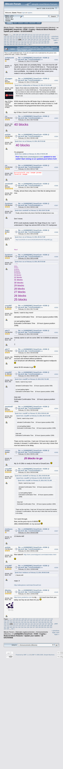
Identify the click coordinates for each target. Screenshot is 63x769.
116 (45, 34)
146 (39, 38)
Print (56, 42)
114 (40, 34)
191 (31, 43)
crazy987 (8, 305)
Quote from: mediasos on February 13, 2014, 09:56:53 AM (32, 572)
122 (16, 36)
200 (11, 44)
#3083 (56, 118)
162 (40, 39)
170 (16, 41)
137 (13, 38)
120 (11, 36)
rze (6, 116)
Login (26, 23)
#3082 (56, 80)
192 (34, 43)
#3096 (56, 470)
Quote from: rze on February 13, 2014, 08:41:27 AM (30, 237)
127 (31, 36)
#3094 (56, 408)
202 (16, 44)
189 (25, 43)
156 (23, 39)
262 (29, 44)
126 (28, 36)
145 (36, 38)
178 (39, 41)
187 (19, 43)
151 (8, 39)
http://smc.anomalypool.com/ (31, 157)
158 (29, 39)
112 (34, 34)
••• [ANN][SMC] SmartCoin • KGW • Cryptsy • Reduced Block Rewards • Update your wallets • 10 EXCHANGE (31, 29)
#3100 (56, 592)
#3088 (56, 232)
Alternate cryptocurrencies (25, 28)
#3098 (56, 549)
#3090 (56, 307)
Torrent (8, 20)
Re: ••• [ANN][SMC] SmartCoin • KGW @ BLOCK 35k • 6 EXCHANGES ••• (33, 59)
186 (16, 43)
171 (19, 41)
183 (8, 43)
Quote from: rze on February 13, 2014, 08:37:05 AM (30, 141)
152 (11, 39)
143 (31, 38)
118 (5, 36)
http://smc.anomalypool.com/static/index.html (40, 554)
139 (19, 38)
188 (22, 43)
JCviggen (8, 78)
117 (48, 34)
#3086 (56, 185)
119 (8, 36)
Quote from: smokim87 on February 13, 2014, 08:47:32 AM (32, 210)
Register (32, 23)
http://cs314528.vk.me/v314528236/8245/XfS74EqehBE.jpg (34, 239)
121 (13, 36)
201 (13, 44)
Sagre (7, 230)
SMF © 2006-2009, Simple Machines (43, 654)
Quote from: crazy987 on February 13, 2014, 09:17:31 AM (32, 379)
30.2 (12, 19)
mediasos (8, 529)
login (23, 12)
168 (11, 41)
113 (37, 34)
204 (22, 44)
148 (45, 38)
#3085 (56, 167)
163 (43, 39)
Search (20, 23)
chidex (7, 450)
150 (5, 39)
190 (28, 43)
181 (48, 41)
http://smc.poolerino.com (23, 597)
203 (19, 44)
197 (48, 43)
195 (42, 43)
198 (5, 44)
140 (22, 38)
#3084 (56, 136)
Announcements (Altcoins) (45, 28)
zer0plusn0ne (10, 58)
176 (34, 41)
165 (49, 39)
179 (42, 41)
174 (28, 41)
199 (8, 44)
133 (48, 36)
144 (34, 38)
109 (25, 34)
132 (45, 36)
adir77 (7, 330)
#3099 (56, 567)
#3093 (56, 374)
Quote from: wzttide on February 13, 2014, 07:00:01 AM (31, 154)
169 (13, 41)
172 (22, 41)
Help (15, 23)
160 (34, 39)
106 (17, 34)
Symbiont (8, 203)
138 (16, 38)
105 (14, 34)
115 (43, 34)
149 (48, 38)
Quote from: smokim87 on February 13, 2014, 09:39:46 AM (32, 475)
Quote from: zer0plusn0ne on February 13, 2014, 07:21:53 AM (33, 85)
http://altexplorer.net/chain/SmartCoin (27, 585)
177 (36, 41)
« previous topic (54, 37)
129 (36, 36)
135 (8, 38)
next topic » (56, 39)
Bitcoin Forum (9, 28)
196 (45, 43)
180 (45, 41)
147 (42, 38)
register (29, 12)
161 (37, 39)
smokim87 (9, 184)
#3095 (56, 452)
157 (26, 39)
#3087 (56, 205)
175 (31, 41)
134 (5, 38)
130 (39, 36)
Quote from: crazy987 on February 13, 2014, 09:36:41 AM (32, 413)
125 (25, 36)
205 (25, 44)
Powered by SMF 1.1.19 (23, 654)
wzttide (7, 134)
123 (19, 36)
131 (42, 36)
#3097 (56, 531)
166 (5, 41)
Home (9, 23)
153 (13, 39)
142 (28, 38)
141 (25, 38)
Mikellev (8, 590)
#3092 (56, 351)
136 (11, 38)
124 (22, 36)
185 (13, 43)
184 (11, 43)
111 (31, 34)
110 (28, 34)
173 (25, 41)
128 (34, 36)
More (38, 23)
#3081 (56, 59)
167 (8, 41)
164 (46, 39)
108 (22, 34)
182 (5, 43)
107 (20, 34)
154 (16, 39)
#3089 (56, 256)
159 (31, 39)
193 (36, 43)
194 (39, 43)
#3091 (56, 332)
